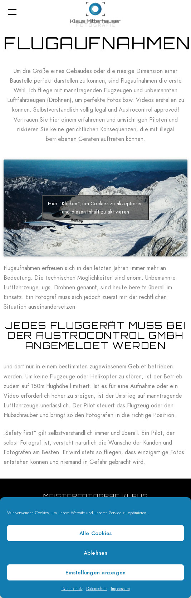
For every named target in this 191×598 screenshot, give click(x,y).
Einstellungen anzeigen (95, 572)
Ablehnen (96, 553)
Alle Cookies (95, 533)
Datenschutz (72, 589)
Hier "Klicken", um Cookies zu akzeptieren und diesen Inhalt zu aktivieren (95, 207)
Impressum (120, 589)
